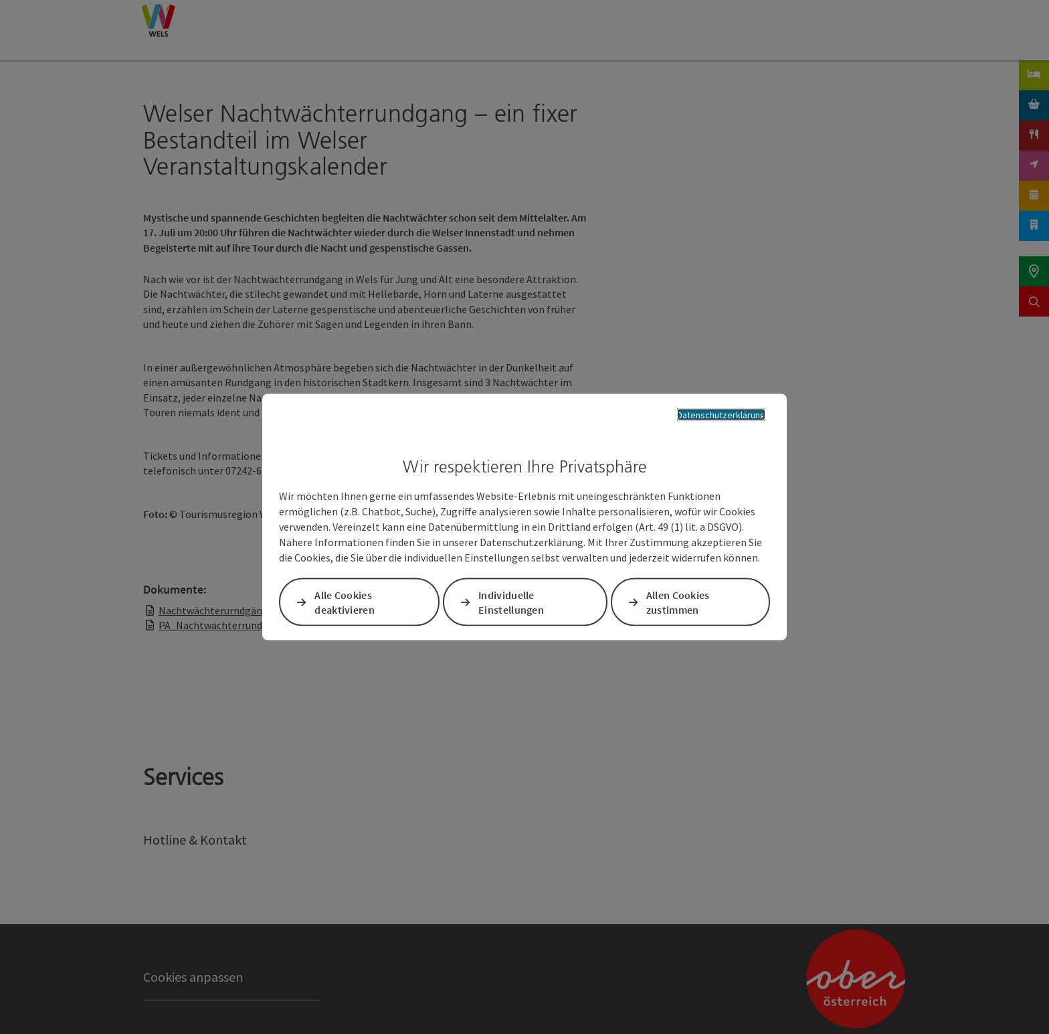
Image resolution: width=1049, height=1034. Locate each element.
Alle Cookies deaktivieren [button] (344, 602)
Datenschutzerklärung (721, 414)
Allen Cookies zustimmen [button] (678, 602)
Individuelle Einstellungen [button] (511, 602)
